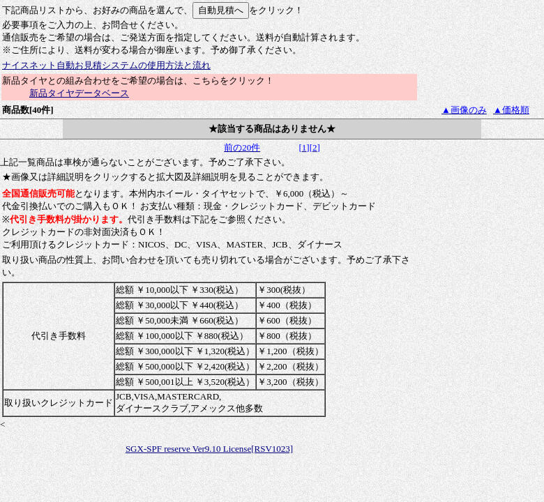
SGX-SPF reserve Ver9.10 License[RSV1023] (209, 448)
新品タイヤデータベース (79, 93)
